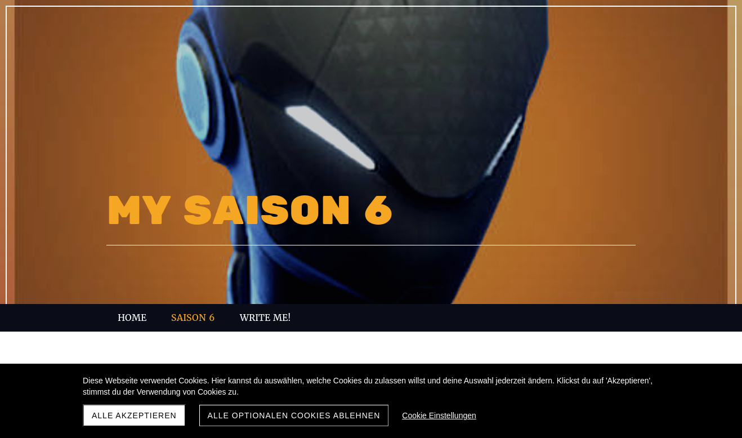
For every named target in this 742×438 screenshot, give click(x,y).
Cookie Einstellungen (439, 415)
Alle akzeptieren (134, 415)
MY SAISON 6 (250, 211)
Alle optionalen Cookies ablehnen (294, 415)
